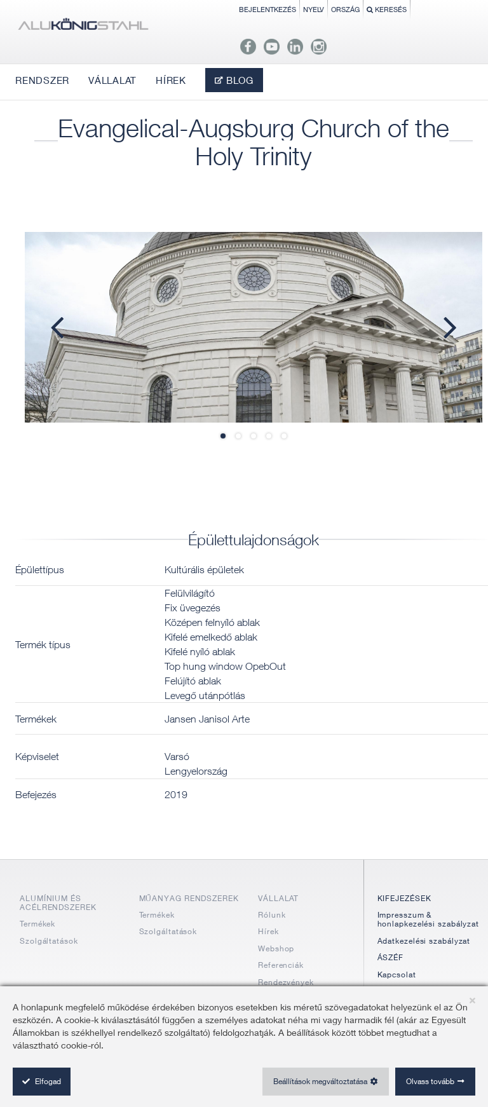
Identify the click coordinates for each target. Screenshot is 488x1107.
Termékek (37, 923)
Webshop (276, 948)
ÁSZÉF (390, 957)
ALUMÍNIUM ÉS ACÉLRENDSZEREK (58, 902)
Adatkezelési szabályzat (424, 941)
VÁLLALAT (278, 898)
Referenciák (281, 965)
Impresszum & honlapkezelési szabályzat (428, 919)
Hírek (268, 931)
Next (444, 327)
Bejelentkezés (267, 9)
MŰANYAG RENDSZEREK (189, 898)
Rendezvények (286, 982)
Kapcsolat (396, 974)
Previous (63, 327)
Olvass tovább (430, 1081)
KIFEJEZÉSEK (404, 898)
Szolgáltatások (49, 941)
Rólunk (271, 915)
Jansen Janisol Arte (207, 718)
